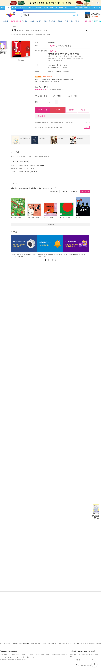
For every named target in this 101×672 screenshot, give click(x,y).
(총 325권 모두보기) (49, 188)
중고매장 (45, 8)
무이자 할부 (57, 96)
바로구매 (57, 110)
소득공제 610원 (72, 96)
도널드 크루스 (15, 34)
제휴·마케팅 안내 (52, 644)
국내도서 (8, 8)
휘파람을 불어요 (48, 218)
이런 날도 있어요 (16, 218)
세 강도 (78, 218)
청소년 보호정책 (35, 644)
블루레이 (61, 8)
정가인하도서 (52, 21)
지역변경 (56, 82)
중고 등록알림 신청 (58, 122)
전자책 (14, 8)
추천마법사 (25, 21)
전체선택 (64, 191)
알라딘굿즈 (31, 8)
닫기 (98, 3)
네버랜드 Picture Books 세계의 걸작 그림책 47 (34, 31)
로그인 (76, 7)
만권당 (19, 8)
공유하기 (87, 31)
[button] (45, 260)
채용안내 (8, 644)
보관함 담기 (74, 191)
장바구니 (98, 7)
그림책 (26, 165)
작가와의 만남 (69, 21)
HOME (2, 7)
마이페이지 (86, 7)
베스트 (32, 21)
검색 (74, 15)
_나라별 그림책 (35, 165)
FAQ (93, 660)
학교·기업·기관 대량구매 (94, 644)
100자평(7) (52, 90)
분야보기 (5, 21)
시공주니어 (29, 34)
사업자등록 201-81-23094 (18, 654)
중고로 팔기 (71, 122)
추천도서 (60, 21)
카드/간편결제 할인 (42, 96)
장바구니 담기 (42, 110)
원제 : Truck (46, 34)
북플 (85, 21)
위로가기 (94, 664)
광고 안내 (83, 644)
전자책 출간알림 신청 (42, 122)
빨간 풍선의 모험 (65, 218)
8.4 (46, 89)
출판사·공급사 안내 (73, 644)
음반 (56, 8)
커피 (66, 8)
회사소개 (2, 644)
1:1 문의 (77, 660)
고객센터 (92, 7)
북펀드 (77, 21)
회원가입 (81, 7)
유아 (20, 165)
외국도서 (24, 8)
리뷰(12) (60, 90)
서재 (89, 21)
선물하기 (71, 110)
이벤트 (44, 21)
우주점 (51, 8)
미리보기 (22, 60)
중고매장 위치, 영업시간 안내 (86, 665)
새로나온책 (38, 21)
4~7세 (26, 168)
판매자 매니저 (63, 644)
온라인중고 (39, 8)
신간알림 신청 (24, 161)
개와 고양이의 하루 (33, 218)
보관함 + (83, 110)
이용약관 (15, 644)
